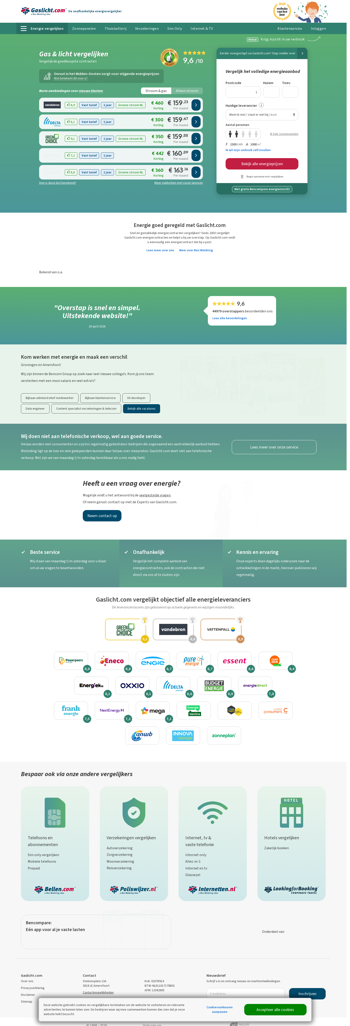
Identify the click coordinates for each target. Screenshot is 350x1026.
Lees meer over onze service (274, 447)
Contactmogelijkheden (98, 992)
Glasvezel (192, 874)
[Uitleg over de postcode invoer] (256, 92)
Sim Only (174, 28)
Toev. (286, 82)
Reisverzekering (119, 868)
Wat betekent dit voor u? (71, 78)
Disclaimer (28, 995)
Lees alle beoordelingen (229, 318)
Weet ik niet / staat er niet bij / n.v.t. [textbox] (253, 114)
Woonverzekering (120, 861)
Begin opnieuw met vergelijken (265, 176)
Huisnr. (268, 82)
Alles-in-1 (193, 861)
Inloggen (316, 30)
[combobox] (262, 114)
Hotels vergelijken (281, 838)
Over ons (27, 981)
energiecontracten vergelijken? (179, 233)
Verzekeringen (147, 28)
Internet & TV (202, 28)
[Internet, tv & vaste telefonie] (213, 811)
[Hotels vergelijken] (292, 811)
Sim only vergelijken (43, 854)
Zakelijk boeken (276, 848)
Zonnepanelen (84, 28)
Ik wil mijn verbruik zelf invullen (248, 150)
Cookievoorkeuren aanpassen (219, 1009)
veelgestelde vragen (155, 495)
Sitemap (26, 1001)
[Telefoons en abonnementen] (55, 811)
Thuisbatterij (115, 28)
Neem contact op (102, 515)
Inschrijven (307, 993)
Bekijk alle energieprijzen (262, 164)
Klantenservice (289, 28)
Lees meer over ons (160, 250)
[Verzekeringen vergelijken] (134, 811)
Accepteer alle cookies (275, 1009)
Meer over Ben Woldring (196, 250)
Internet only (195, 854)
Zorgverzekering (120, 854)
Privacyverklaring (33, 988)
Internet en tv (196, 868)
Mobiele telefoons (42, 861)
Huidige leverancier (241, 105)
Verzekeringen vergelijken (131, 838)
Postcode (233, 82)
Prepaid (34, 868)
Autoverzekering (120, 848)
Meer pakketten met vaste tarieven (178, 183)
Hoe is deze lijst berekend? (57, 183)
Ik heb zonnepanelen (284, 134)
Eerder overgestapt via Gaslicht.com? (263, 53)
